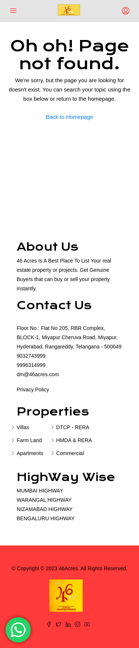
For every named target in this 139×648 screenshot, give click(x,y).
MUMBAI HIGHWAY (40, 491)
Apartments (30, 453)
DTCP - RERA (72, 427)
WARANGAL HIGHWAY (44, 500)
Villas (23, 427)
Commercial (70, 453)
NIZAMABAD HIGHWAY (45, 509)
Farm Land (29, 440)
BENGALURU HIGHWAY (46, 518)
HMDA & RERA (74, 440)
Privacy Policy (33, 390)
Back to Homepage (69, 117)
